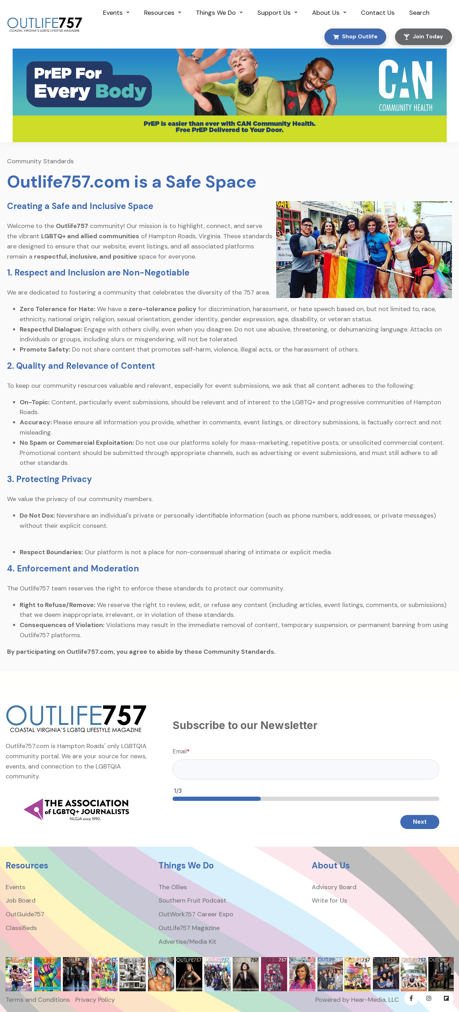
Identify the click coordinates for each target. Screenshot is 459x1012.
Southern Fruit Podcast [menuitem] (192, 900)
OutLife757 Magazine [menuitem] (189, 928)
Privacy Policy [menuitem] (95, 999)
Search (419, 12)
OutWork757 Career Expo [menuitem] (196, 914)
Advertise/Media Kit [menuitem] (187, 941)
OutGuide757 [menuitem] (25, 914)
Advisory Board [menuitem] (334, 887)
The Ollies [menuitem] (173, 887)
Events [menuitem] (15, 887)
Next (420, 821)
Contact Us (378, 12)
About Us (326, 12)
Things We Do (216, 12)
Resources (159, 12)
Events (113, 12)
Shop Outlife (355, 36)
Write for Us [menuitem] (329, 900)
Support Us (274, 12)
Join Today (423, 36)
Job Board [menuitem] (20, 900)
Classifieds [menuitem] (21, 928)
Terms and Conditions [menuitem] (38, 999)
